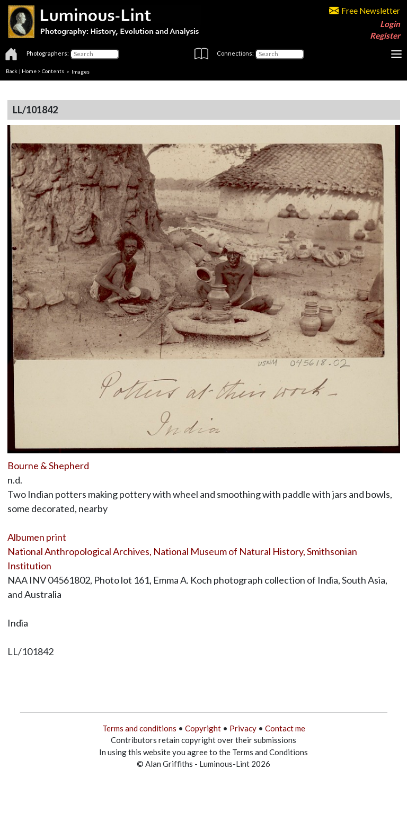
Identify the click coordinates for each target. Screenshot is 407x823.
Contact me (285, 728)
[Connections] (279, 54)
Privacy (242, 728)
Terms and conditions (139, 728)
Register (385, 35)
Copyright (203, 728)
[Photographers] (94, 54)
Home (29, 71)
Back (11, 71)
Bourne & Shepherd (48, 465)
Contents (53, 71)
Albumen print (36, 537)
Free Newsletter (364, 10)
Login (390, 24)
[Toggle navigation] (396, 54)
